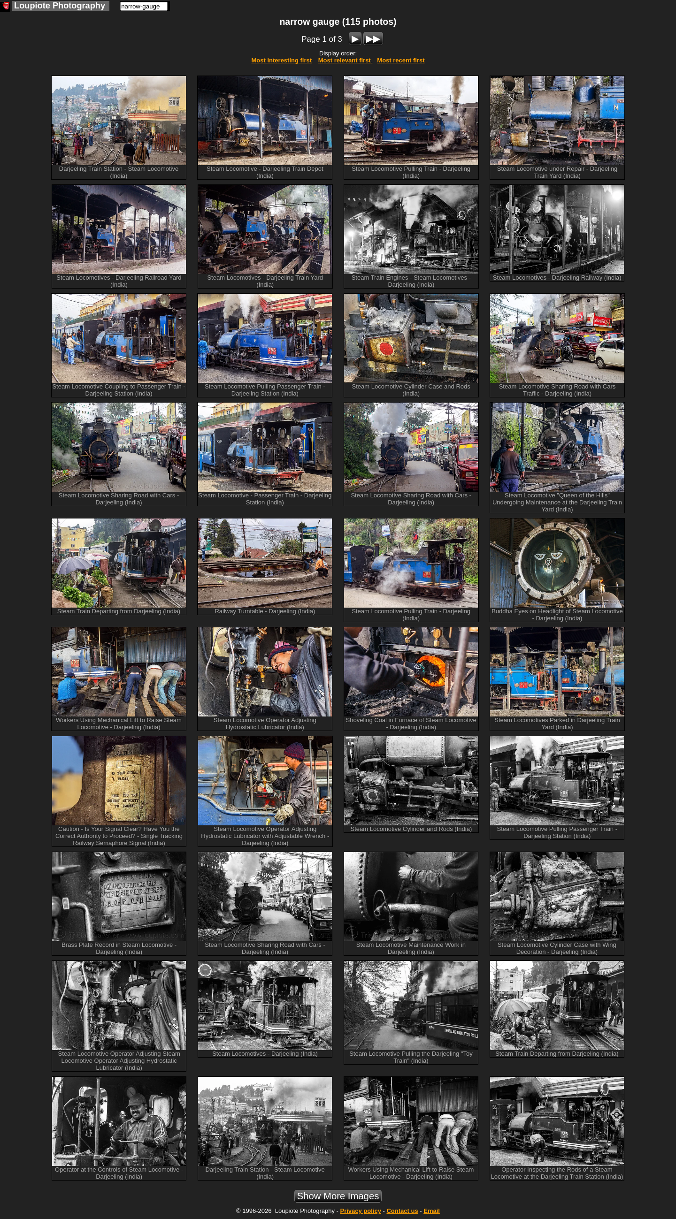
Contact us (402, 1210)
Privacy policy (360, 1210)
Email (431, 1210)
